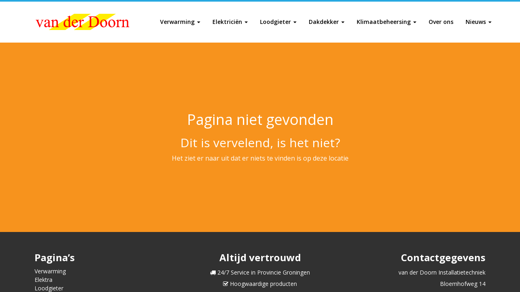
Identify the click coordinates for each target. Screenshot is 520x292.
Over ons (441, 22)
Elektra (43, 279)
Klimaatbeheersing (386, 22)
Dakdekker (326, 22)
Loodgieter (278, 22)
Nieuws (479, 22)
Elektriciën (230, 22)
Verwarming (180, 22)
